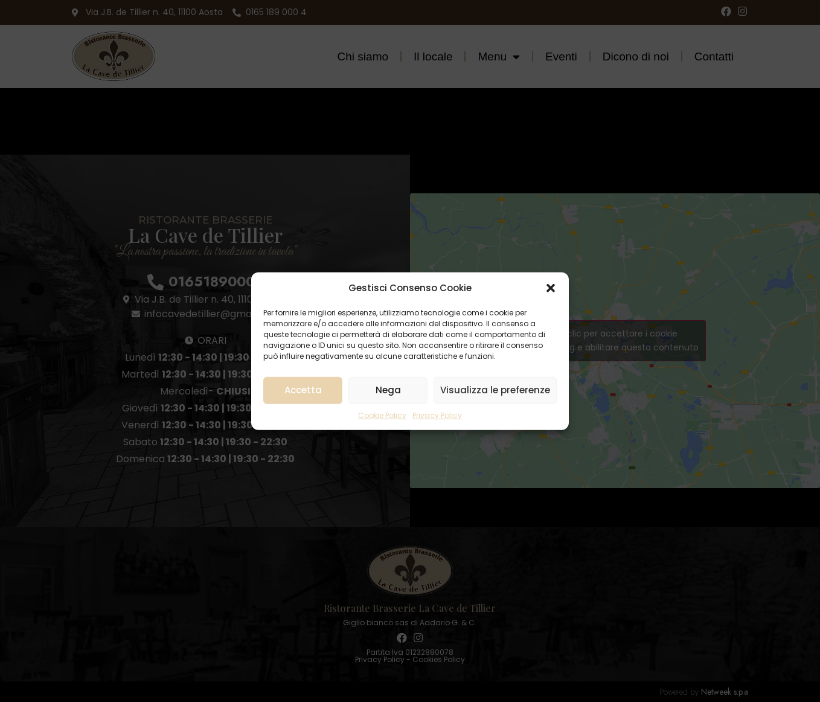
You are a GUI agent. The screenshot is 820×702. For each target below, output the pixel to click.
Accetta (303, 390)
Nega (388, 390)
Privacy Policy (437, 415)
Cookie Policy (382, 415)
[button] (551, 288)
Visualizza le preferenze (495, 390)
